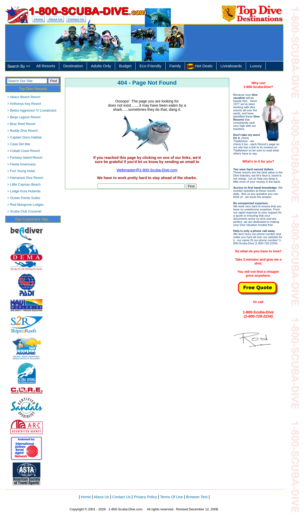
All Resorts (45, 66)
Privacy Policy (145, 497)
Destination (73, 66)
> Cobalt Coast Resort (23, 151)
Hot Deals (203, 66)
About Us (55, 19)
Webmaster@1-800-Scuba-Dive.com (147, 170)
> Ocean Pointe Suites (23, 198)
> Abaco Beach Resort (23, 97)
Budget (125, 66)
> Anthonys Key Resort (24, 104)
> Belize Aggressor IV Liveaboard (31, 110)
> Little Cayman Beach (24, 184)
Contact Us (76, 19)
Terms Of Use (171, 497)
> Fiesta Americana (21, 164)
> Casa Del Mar (18, 144)
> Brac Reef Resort (21, 124)
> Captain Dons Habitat (24, 137)
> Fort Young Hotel (21, 171)
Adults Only (101, 66)
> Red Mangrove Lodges (25, 205)
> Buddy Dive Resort (22, 131)
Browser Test (196, 497)
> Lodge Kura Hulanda (23, 191)
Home (38, 19)
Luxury (256, 66)
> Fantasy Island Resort (24, 157)
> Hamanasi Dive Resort (25, 178)
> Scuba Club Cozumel (24, 211)
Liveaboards (231, 66)
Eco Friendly (150, 66)
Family (175, 66)
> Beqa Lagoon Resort (23, 117)
